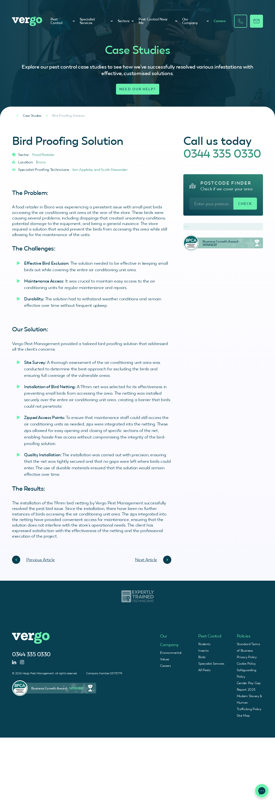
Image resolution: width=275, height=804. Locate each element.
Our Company (195, 21)
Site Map (243, 715)
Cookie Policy (246, 663)
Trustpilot (186, 227)
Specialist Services (96, 21)
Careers (220, 21)
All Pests (204, 670)
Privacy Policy (247, 657)
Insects (203, 650)
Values (164, 659)
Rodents (204, 644)
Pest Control (63, 21)
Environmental (170, 652)
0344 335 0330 (222, 153)
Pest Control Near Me (158, 21)
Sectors (126, 21)
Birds (201, 657)
